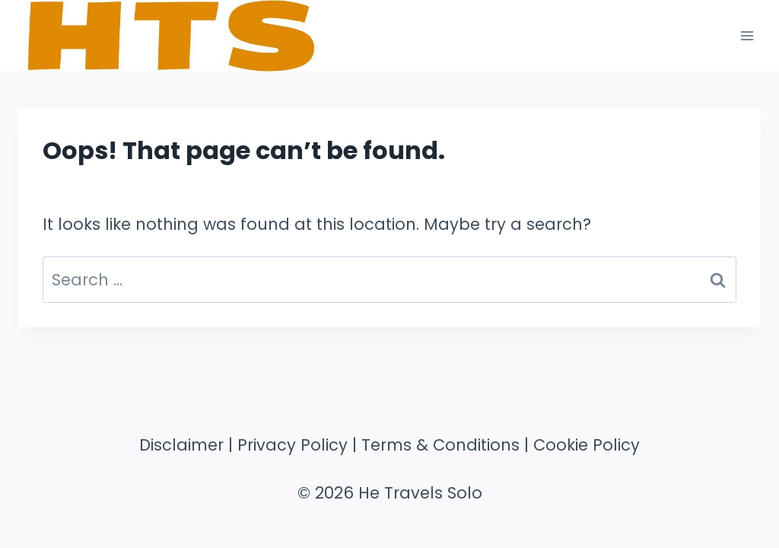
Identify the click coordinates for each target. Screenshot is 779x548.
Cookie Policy (586, 445)
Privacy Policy (292, 445)
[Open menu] (747, 35)
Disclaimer (181, 445)
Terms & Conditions (440, 445)
